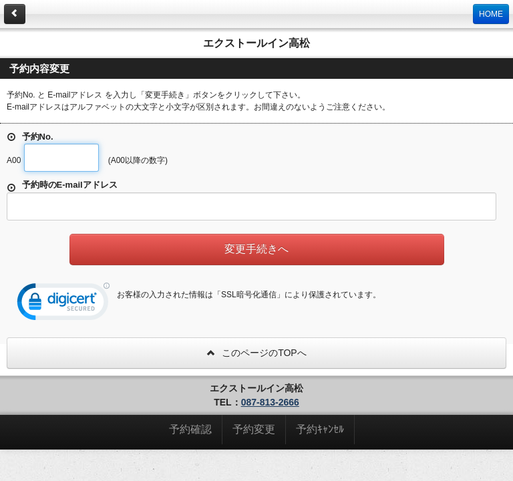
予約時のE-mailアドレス (62, 186)
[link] (63, 304)
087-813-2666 (270, 402)
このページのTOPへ (256, 352)
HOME (491, 14)
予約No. (30, 137)
